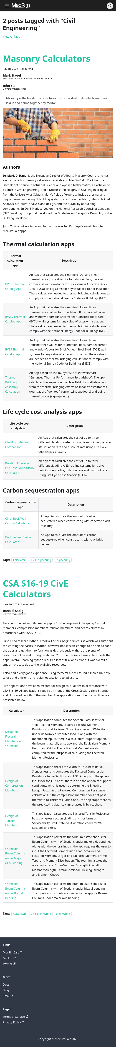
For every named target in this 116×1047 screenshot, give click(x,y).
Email (8, 996)
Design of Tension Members (11, 820)
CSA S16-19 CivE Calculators (35, 588)
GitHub (9, 958)
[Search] (110, 5)
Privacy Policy (13, 1022)
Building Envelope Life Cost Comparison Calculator (19, 468)
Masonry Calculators (46, 58)
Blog (6, 990)
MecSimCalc (12, 952)
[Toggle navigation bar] (7, 5)
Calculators (19, 560)
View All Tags (11, 37)
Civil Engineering (41, 560)
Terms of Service (15, 1017)
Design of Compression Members (14, 785)
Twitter (9, 964)
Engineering (62, 560)
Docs (6, 985)
